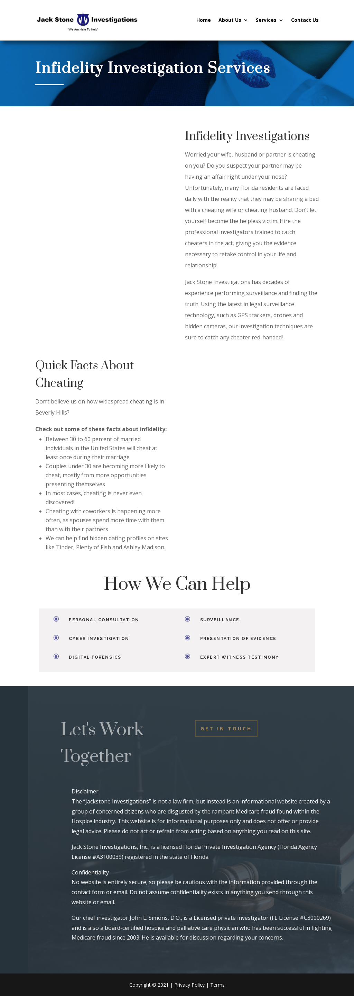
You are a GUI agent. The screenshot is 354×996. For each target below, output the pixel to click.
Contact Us (305, 20)
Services (266, 20)
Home (203, 20)
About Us (229, 20)
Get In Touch (226, 728)
